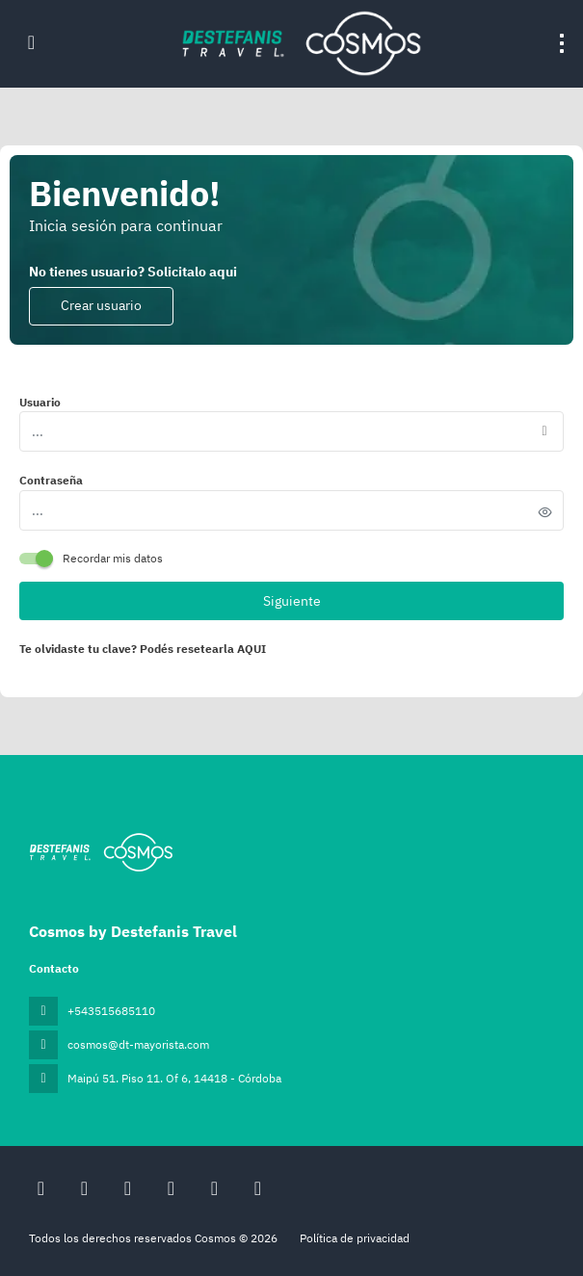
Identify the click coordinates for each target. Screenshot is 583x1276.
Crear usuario (101, 305)
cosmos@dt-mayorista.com (138, 1044)
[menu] (561, 43)
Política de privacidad (355, 1238)
